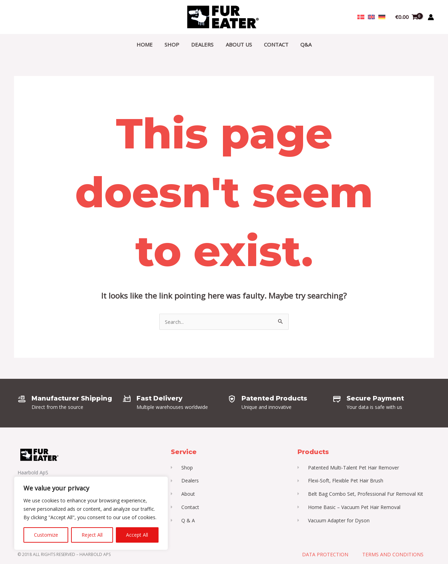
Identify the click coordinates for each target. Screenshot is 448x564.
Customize (46, 534)
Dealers (203, 44)
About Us (238, 44)
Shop (174, 44)
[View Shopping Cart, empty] (406, 17)
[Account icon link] (431, 17)
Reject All (92, 534)
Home (148, 44)
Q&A (302, 44)
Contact (274, 44)
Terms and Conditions (393, 555)
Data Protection (325, 555)
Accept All (137, 534)
